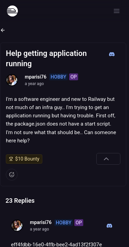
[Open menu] (116, 10)
